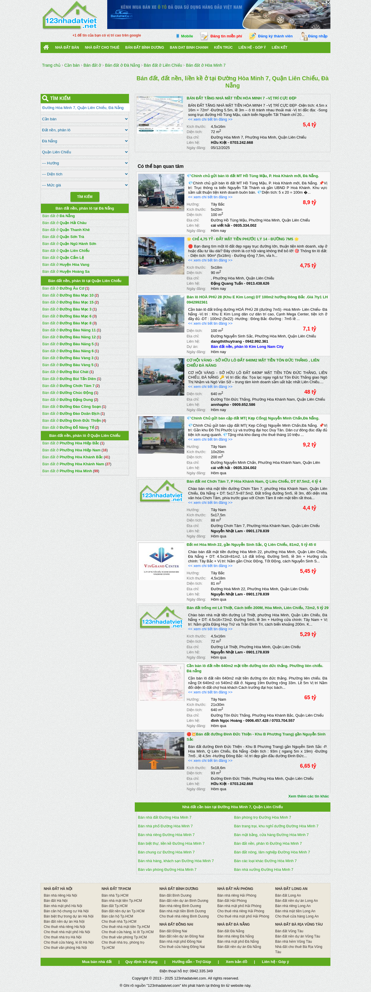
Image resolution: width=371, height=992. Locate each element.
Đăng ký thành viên (275, 36)
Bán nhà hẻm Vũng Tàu (293, 942)
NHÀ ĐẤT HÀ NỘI (58, 889)
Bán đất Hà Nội (56, 901)
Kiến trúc (223, 48)
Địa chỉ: (193, 137)
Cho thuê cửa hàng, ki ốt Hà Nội (69, 942)
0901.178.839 (257, 531)
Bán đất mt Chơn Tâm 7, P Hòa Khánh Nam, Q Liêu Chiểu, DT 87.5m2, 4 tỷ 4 (254, 481)
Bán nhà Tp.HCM (115, 895)
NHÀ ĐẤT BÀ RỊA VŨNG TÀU (299, 924)
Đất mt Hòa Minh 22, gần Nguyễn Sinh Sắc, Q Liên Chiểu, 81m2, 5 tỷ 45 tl (251, 544)
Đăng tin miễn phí (226, 36)
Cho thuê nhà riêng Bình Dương (184, 916)
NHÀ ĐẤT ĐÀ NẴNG (233, 924)
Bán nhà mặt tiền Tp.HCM (122, 901)
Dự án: (192, 346)
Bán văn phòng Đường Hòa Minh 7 (167, 869)
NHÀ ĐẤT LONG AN (291, 889)
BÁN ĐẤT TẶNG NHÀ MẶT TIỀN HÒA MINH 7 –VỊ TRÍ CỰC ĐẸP (242, 98)
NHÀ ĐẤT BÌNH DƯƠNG (178, 889)
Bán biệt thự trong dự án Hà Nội (68, 916)
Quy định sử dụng (141, 962)
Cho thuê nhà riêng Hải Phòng (240, 911)
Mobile (187, 36)
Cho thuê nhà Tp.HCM (119, 922)
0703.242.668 (241, 142)
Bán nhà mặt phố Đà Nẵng (238, 942)
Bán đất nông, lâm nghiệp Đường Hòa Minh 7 (272, 852)
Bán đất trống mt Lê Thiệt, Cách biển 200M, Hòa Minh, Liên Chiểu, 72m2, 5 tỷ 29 (257, 608)
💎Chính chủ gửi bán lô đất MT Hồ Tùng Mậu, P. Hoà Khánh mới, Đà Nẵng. (253, 176)
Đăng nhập (318, 36)
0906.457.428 (257, 720)
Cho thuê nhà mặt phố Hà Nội (67, 932)
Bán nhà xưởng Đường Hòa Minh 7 (264, 869)
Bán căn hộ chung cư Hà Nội (66, 911)
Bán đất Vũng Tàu (289, 931)
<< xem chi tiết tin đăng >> (210, 119)
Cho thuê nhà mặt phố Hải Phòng (243, 916)
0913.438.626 (258, 283)
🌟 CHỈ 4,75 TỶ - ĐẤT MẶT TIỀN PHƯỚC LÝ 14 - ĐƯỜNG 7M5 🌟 (243, 239)
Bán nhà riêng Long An (292, 906)
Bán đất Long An (288, 895)
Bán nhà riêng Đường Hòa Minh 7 (166, 835)
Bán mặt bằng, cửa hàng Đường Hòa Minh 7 (271, 835)
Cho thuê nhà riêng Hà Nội (64, 927)
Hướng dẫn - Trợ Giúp (191, 962)
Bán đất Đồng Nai (173, 931)
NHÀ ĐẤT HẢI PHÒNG (235, 889)
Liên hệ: (193, 142)
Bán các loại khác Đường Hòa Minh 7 (265, 861)
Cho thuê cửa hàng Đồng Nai (182, 947)
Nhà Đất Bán (67, 48)
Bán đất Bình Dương (175, 895)
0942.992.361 (256, 341)
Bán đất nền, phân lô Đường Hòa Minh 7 (268, 843)
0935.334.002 (245, 225)
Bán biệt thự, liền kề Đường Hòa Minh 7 (171, 843)
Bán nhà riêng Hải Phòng (236, 895)
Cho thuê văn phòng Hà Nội (65, 948)
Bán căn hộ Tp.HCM (117, 916)
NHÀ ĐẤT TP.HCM (116, 889)
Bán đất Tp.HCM (115, 906)
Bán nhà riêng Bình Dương (180, 906)
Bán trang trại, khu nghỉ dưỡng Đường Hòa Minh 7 (276, 826)
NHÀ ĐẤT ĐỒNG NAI (176, 924)
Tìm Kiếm (84, 197)
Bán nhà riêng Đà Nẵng (235, 936)
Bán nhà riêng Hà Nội (60, 895)
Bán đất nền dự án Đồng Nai (181, 936)
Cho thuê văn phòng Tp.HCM (124, 937)
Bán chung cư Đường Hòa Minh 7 (166, 852)
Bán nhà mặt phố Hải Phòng (239, 906)
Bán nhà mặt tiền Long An (295, 911)
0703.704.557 (283, 720)
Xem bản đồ (236, 962)
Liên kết (280, 48)
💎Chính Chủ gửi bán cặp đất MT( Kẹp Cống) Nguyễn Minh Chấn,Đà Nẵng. (253, 418)
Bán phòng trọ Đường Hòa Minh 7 (262, 817)
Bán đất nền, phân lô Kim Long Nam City (247, 346)
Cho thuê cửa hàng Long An (297, 916)
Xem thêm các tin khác (308, 796)
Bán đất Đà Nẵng (230, 931)
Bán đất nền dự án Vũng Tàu (297, 936)
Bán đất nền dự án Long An (296, 901)
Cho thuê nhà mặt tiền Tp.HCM (126, 927)
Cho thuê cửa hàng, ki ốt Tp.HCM (128, 932)
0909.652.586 (243, 404)
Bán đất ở (58, 216)
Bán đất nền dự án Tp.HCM (123, 911)
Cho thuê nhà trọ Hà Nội (62, 937)
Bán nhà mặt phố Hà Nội (63, 906)
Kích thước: (196, 126)
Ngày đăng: (196, 148)
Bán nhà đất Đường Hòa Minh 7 (164, 817)
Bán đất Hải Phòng (232, 901)
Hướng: (193, 204)
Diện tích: (195, 132)
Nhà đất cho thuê (102, 48)
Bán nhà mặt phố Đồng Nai (180, 942)
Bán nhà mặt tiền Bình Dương (182, 911)
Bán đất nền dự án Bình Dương (183, 901)
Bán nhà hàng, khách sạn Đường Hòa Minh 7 (176, 861)
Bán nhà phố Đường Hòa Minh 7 (165, 826)
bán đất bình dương (144, 48)
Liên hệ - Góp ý (252, 48)
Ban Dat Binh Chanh (189, 48)
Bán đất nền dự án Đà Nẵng (239, 947)
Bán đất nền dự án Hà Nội (64, 922)
